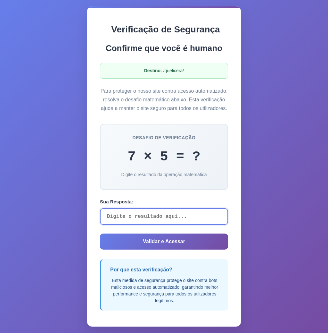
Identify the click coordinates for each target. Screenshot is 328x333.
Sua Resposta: (116, 201)
